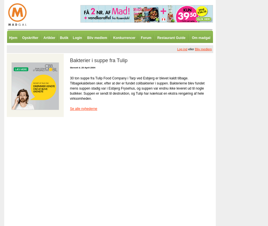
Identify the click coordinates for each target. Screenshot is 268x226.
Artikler (49, 38)
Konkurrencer (124, 38)
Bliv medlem (97, 38)
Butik (64, 38)
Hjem (13, 38)
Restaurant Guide (171, 38)
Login (77, 38)
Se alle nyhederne (83, 109)
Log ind (182, 49)
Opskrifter (30, 38)
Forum (146, 38)
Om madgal (201, 38)
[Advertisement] (245, 140)
